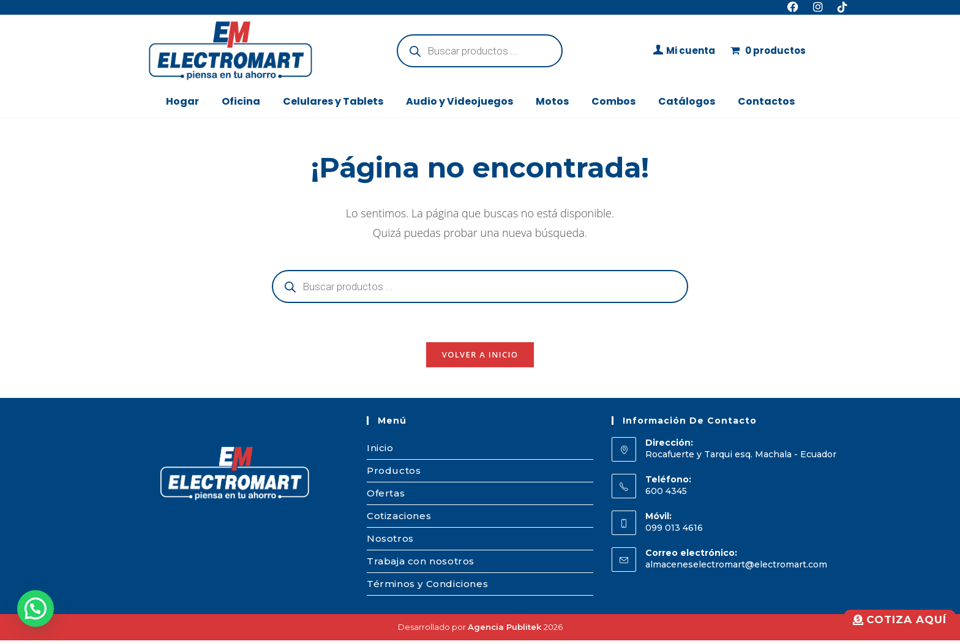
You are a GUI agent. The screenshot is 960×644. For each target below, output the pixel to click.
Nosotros (390, 542)
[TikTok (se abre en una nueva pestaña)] (838, 7)
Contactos (766, 101)
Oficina (241, 101)
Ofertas (386, 497)
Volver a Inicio (480, 358)
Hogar (182, 101)
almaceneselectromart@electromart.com (736, 568)
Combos (613, 101)
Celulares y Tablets (333, 101)
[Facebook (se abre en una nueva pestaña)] (793, 7)
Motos (552, 101)
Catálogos (686, 101)
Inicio (380, 451)
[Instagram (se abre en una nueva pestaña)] (818, 7)
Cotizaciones (399, 519)
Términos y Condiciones (427, 587)
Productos (394, 474)
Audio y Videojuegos (459, 101)
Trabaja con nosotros (420, 565)
